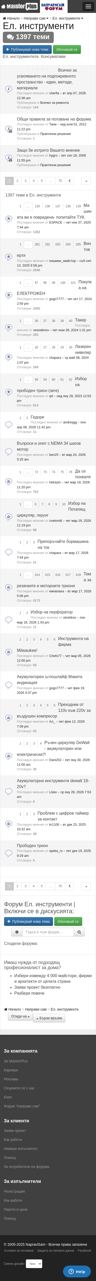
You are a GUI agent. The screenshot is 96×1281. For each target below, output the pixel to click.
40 (70, 321)
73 (45, 472)
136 (47, 206)
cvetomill (55, 521)
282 (47, 244)
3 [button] (25, 181)
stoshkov (69, 617)
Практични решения (55, 134)
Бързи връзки (49, 1018)
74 (53, 472)
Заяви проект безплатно (37, 987)
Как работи (13, 1140)
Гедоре (37, 417)
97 (36, 283)
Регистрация (14, 1191)
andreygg (70, 422)
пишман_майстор (62, 261)
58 (36, 379)
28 (53, 347)
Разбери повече (29, 993)
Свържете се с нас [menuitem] (19, 1088)
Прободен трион (32, 845)
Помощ (10, 1158)
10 (63, 504)
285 (78, 244)
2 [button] (17, 181)
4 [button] (34, 181)
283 (57, 244)
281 (37, 244)
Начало (11, 18)
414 (37, 575)
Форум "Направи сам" (22, 1106)
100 (63, 283)
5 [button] (42, 181)
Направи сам (36, 18)
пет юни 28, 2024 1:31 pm (72, 330)
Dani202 (55, 760)
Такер (80, 320)
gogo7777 (56, 299)
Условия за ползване (19, 1250)
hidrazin (55, 482)
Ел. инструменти (67, 18)
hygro (53, 155)
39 (62, 321)
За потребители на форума (26, 1167)
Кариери (11, 1070)
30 (70, 347)
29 (62, 347)
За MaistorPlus (16, 1061)
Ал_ (52, 721)
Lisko (53, 792)
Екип (8, 1097)
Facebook (84, 1250)
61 (62, 379)
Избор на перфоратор (51, 612)
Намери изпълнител (20, 1149)
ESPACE (55, 222)
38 (53, 321)
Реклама (11, 1079)
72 (36, 472)
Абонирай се (67, 49)
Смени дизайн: (14, 1264)
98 (45, 283)
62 (70, 379)
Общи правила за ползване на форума (54, 119)
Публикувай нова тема (27, 49)
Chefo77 (55, 656)
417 (68, 575)
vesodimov (41, 330)
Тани (53, 124)
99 (53, 283)
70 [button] (60, 181)
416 (57, 575)
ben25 (53, 455)
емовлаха (56, 591)
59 (45, 379)
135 (37, 206)
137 (57, 206)
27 (45, 347)
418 (78, 575)
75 (62, 472)
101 (73, 283)
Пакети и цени (15, 1209)
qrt (51, 396)
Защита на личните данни (55, 1250)
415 (47, 575)
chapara (55, 358)
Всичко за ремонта (54, 103)
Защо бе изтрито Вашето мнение (48, 150)
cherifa (54, 93)
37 (45, 321)
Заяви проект (15, 1131)
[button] (86, 181)
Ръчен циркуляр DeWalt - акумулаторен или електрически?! (53, 748)
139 (78, 206)
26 (36, 347)
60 (53, 379)
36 (36, 321)
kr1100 (54, 824)
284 (68, 244)
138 (68, 206)
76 (70, 472)
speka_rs (55, 851)
